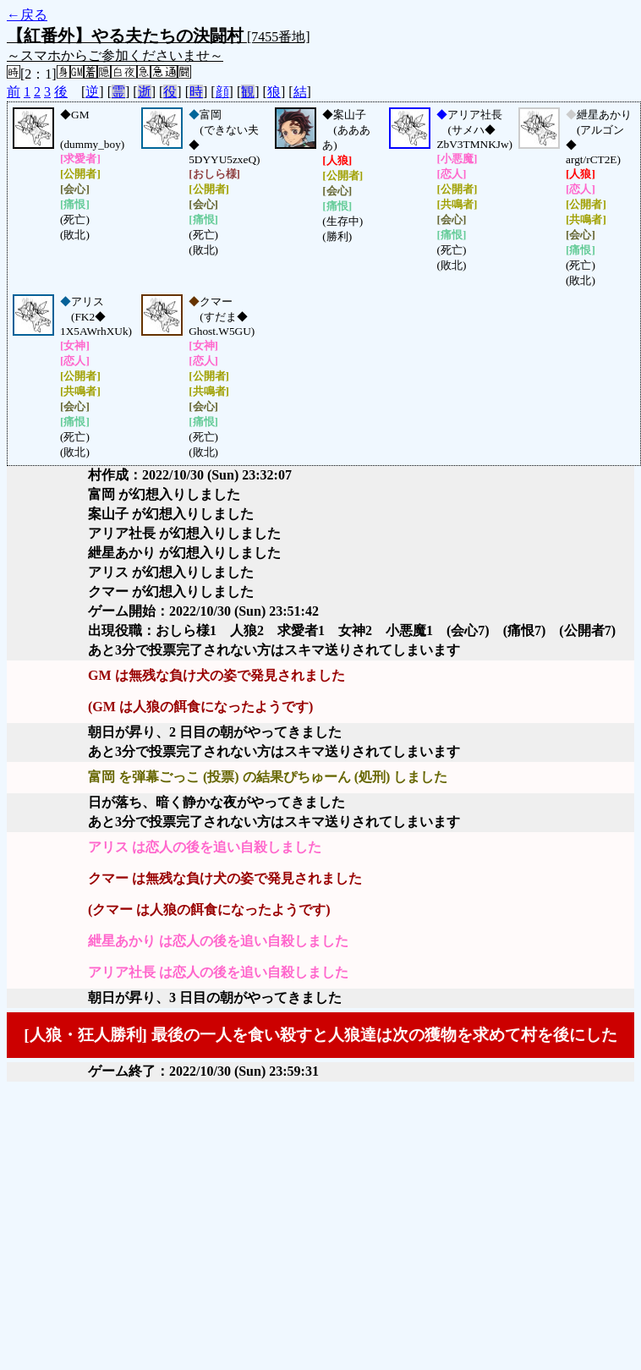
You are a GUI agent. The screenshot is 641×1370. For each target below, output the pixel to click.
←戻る (27, 15)
